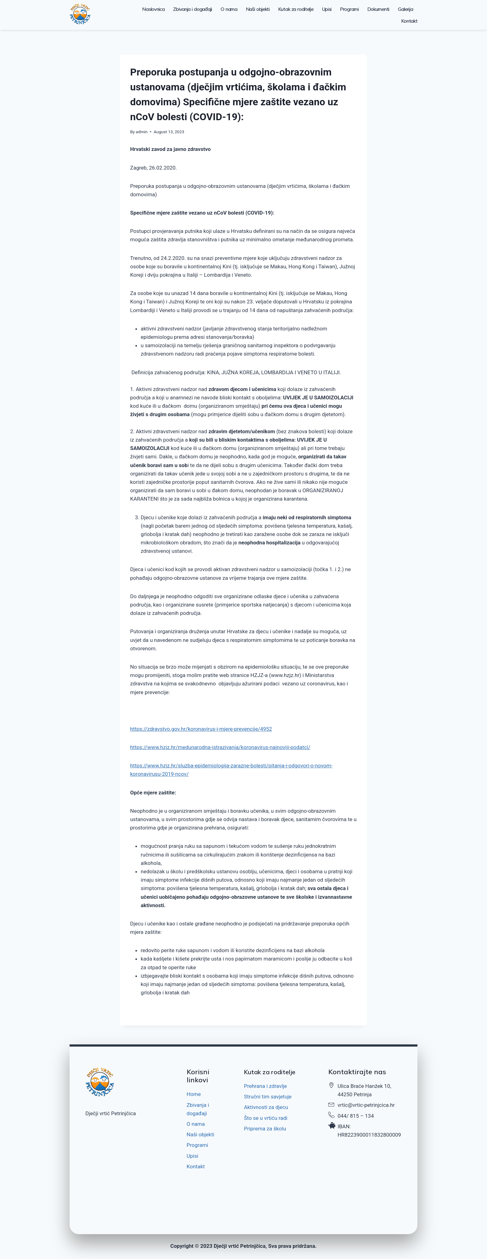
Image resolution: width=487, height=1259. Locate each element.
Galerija (405, 9)
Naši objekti (258, 9)
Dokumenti (378, 9)
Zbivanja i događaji (192, 9)
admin (142, 131)
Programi (349, 9)
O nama (229, 9)
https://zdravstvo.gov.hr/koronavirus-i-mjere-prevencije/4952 (201, 729)
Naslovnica (153, 9)
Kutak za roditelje (295, 9)
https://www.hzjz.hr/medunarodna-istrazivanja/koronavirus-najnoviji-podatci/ (220, 747)
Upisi (327, 9)
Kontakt (409, 21)
